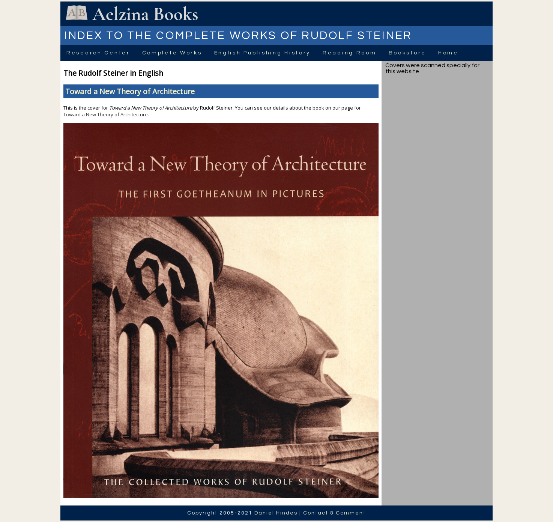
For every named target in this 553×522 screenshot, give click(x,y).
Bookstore (407, 53)
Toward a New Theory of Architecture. (106, 114)
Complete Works (172, 53)
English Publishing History (262, 53)
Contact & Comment (334, 513)
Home (448, 53)
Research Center (98, 53)
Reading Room (350, 53)
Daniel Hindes (276, 513)
